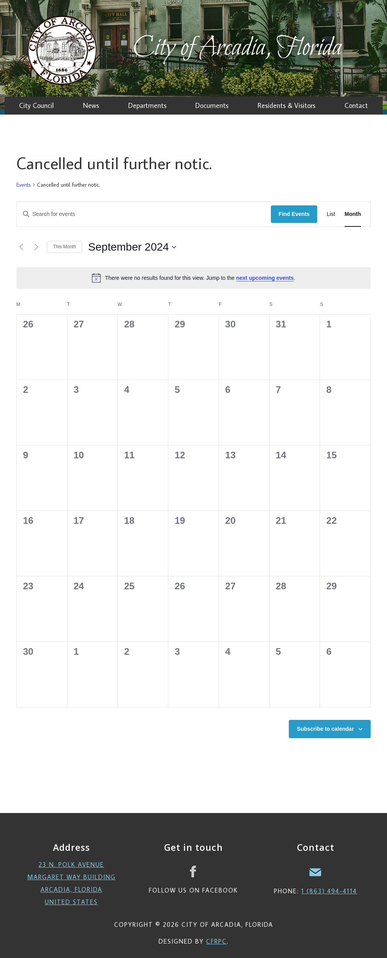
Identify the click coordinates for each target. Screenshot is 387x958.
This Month (64, 246)
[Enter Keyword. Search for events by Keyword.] (144, 214)
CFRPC (216, 941)
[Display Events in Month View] (353, 214)
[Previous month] (21, 247)
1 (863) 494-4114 (329, 891)
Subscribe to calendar (325, 729)
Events (23, 184)
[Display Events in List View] (331, 214)
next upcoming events (265, 278)
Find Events (294, 214)
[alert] (193, 278)
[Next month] (36, 247)
